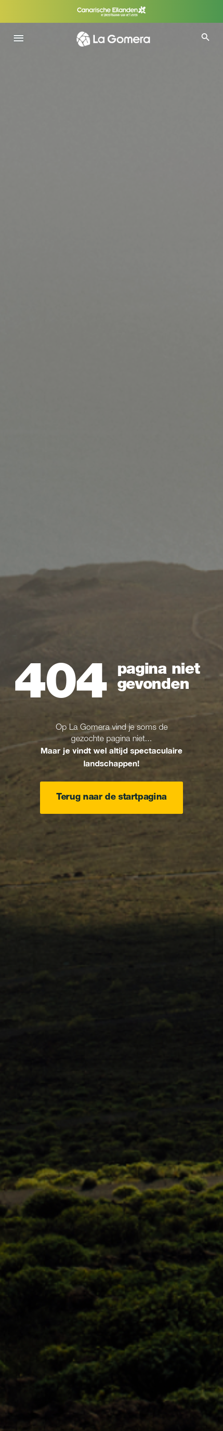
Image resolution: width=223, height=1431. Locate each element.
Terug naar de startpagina (111, 797)
